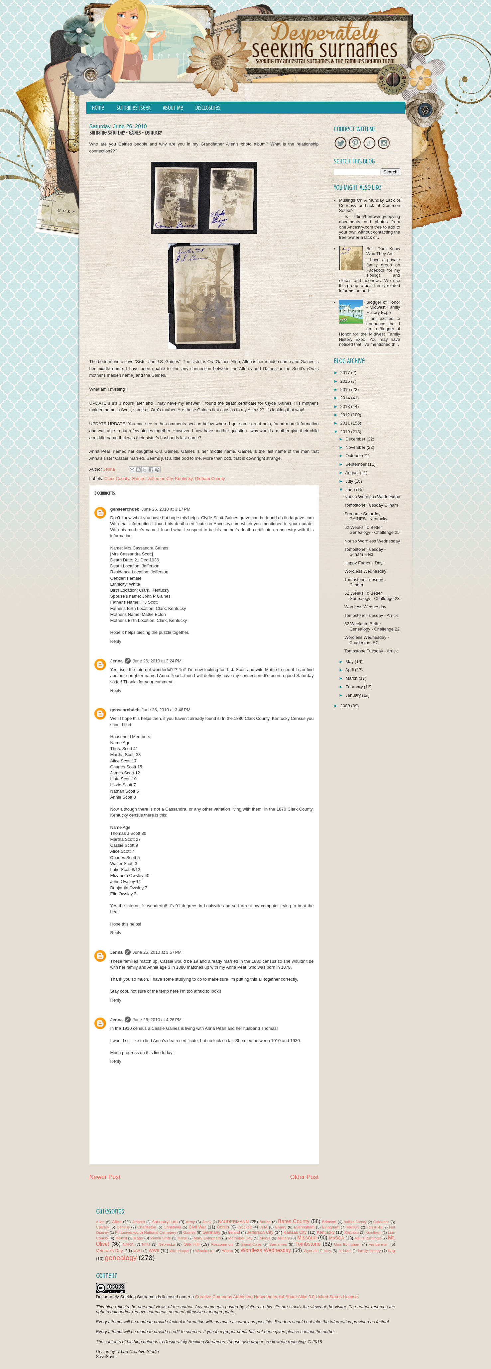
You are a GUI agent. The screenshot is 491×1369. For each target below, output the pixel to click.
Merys (265, 1238)
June (350, 489)
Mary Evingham (207, 1238)
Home (98, 108)
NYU (146, 1244)
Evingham (330, 1227)
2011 (345, 423)
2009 (345, 705)
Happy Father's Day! (364, 562)
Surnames (278, 1244)
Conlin (223, 1226)
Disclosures (207, 108)
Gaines (138, 478)
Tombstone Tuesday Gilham (371, 505)
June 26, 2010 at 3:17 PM (166, 509)
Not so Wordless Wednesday (372, 496)
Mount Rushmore (368, 1238)
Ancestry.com (165, 1221)
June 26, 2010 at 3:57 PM (157, 952)
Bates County (293, 1221)
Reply (115, 641)
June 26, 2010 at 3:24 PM (157, 660)
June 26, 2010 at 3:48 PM (166, 709)
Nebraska (167, 1244)
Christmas (172, 1227)
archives (344, 1251)
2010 (345, 431)
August (352, 472)
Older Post (304, 1177)
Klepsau (352, 1232)
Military (284, 1238)
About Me (173, 108)
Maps (138, 1238)
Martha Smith (160, 1238)
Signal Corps (251, 1244)
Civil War (197, 1226)
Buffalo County (355, 1222)
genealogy (121, 1257)
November (356, 447)
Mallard (121, 1238)
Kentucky (184, 478)
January (353, 695)
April (350, 669)
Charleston (146, 1227)
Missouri (306, 1237)
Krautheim (373, 1232)
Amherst (138, 1222)
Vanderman (379, 1244)
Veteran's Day (109, 1250)
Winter (227, 1250)
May (350, 661)
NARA (128, 1244)
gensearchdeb (125, 509)
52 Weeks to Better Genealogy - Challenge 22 (372, 626)
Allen (117, 1221)
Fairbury (353, 1227)
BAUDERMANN (233, 1221)
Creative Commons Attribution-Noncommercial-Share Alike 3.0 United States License (276, 1296)
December (356, 439)
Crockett (244, 1227)
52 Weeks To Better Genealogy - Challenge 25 (372, 530)
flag (391, 1250)
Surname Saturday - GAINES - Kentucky (365, 516)
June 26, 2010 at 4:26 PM (157, 1019)
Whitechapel (179, 1251)
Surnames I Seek (134, 108)
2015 (345, 389)
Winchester (204, 1250)
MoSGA (336, 1237)
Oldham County (210, 478)
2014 (345, 397)
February (354, 686)
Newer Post (105, 1177)
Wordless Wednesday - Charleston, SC (366, 640)
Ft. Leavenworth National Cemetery (145, 1232)
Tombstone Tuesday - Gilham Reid (365, 552)
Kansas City (295, 1232)
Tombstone (307, 1244)
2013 (345, 406)
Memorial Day (240, 1238)
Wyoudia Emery (317, 1250)
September (356, 464)
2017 (345, 372)
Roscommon (222, 1244)
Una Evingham (347, 1244)
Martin (182, 1238)
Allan (100, 1222)
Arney (206, 1222)
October (353, 455)
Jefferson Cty (160, 478)
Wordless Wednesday (365, 571)
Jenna (116, 660)
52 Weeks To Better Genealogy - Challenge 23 (372, 596)
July (349, 481)
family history (369, 1250)
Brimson (329, 1222)
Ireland (234, 1232)
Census (123, 1227)
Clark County (116, 478)
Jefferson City (260, 1232)
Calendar (381, 1222)
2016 (345, 381)
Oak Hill (191, 1244)
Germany (211, 1232)
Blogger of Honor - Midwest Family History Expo (383, 307)
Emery (280, 1227)
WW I (137, 1251)
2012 (345, 414)
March (352, 678)
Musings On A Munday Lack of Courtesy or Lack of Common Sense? (369, 205)
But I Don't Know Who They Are (383, 251)
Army (190, 1222)
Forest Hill (374, 1227)
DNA (263, 1227)
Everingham (304, 1227)
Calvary (102, 1227)
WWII (154, 1250)
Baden (265, 1222)
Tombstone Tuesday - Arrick (371, 615)
